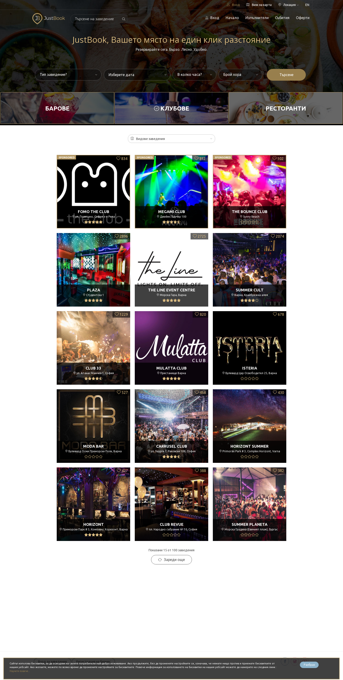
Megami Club (171, 211)
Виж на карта (259, 5)
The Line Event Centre (172, 289)
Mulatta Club (171, 368)
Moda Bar (93, 446)
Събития (282, 18)
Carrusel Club (171, 446)
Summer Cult (249, 289)
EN (307, 5)
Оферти (302, 18)
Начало (232, 18)
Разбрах (309, 665)
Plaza (93, 289)
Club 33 (93, 368)
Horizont (93, 524)
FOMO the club (93, 211)
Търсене (286, 75)
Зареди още (171, 560)
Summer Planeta (249, 524)
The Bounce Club (249, 211)
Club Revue (171, 524)
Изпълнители (257, 18)
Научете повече (20, 671)
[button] (171, 138)
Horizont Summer (250, 446)
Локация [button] (288, 5)
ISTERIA (249, 368)
